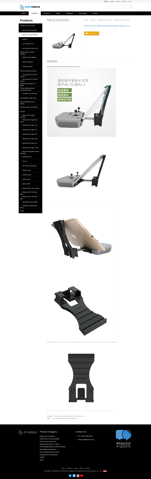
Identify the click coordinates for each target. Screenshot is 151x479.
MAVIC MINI (26, 179)
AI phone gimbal (27, 66)
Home (24, 13)
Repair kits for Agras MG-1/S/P (29, 121)
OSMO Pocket (26, 175)
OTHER (22, 111)
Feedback (69, 13)
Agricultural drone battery (30, 202)
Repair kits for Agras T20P (30, 147)
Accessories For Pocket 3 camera (29, 80)
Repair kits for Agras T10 (29, 129)
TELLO (24, 161)
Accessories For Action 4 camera (28, 75)
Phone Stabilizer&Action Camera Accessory (27, 89)
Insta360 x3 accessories (29, 93)
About (81, 468)
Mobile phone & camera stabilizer (27, 53)
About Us (47, 13)
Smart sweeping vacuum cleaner (27, 102)
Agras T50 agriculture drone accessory (29, 152)
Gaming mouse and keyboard (29, 107)
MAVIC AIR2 (26, 184)
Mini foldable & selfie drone (28, 98)
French (130, 1)
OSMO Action (26, 170)
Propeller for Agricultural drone (28, 206)
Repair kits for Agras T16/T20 (27, 116)
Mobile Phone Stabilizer (29, 57)
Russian (118, 1)
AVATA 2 (25, 39)
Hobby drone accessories (27, 25)
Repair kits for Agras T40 (29, 143)
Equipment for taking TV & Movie (28, 84)
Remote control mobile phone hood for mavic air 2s (70, 416)
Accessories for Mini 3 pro (30, 48)
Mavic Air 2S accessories (30, 34)
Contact (95, 13)
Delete (22, 211)
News (58, 13)
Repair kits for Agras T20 (29, 134)
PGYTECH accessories (29, 166)
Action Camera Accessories (28, 71)
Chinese (112, 1)
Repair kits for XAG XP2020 (30, 188)
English (106, 1)
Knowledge (82, 13)
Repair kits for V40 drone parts (28, 197)
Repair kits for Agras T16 (29, 125)
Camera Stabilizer (27, 62)
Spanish (124, 1)
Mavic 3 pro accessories (29, 30)
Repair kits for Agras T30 (29, 138)
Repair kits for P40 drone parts (28, 193)
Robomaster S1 (27, 157)
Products (35, 13)
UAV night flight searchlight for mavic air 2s (65, 418)
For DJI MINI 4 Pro (28, 44)
